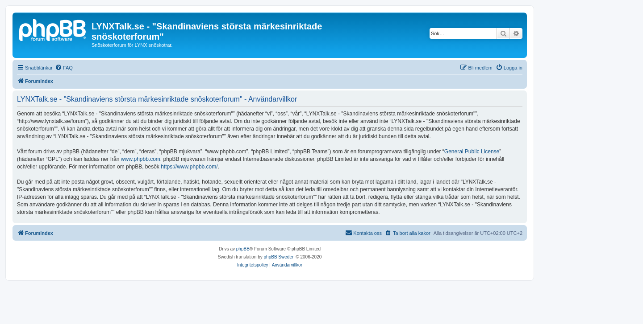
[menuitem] (64, 67)
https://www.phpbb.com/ (189, 167)
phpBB (243, 248)
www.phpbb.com (140, 159)
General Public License (471, 151)
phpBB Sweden (279, 256)
